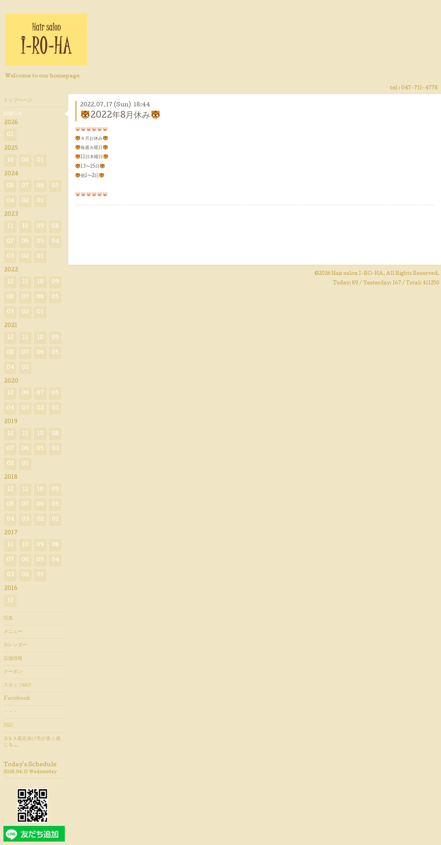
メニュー (13, 632)
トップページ (17, 100)
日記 (8, 725)
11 (10, 226)
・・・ (10, 712)
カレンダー (15, 645)
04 (10, 201)
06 (40, 186)
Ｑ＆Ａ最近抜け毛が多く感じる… (31, 742)
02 (25, 201)
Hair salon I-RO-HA (357, 273)
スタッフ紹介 (17, 685)
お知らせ (13, 114)
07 (25, 186)
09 (40, 226)
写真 (8, 618)
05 (55, 186)
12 (10, 282)
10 (10, 160)
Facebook (16, 698)
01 (10, 135)
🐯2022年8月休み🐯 (120, 115)
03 (10, 257)
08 (25, 160)
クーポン (13, 672)
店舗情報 (13, 659)
